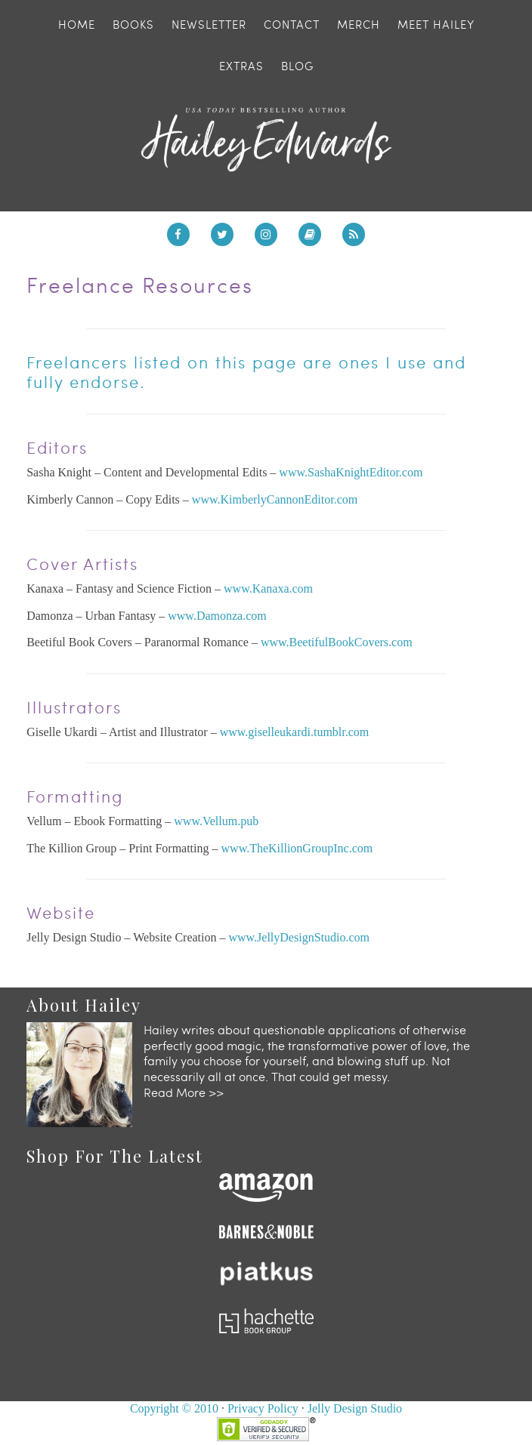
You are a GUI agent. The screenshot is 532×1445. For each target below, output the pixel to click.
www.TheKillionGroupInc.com (297, 848)
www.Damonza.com (217, 615)
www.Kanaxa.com (268, 588)
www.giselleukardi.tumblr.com (295, 732)
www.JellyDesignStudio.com (299, 937)
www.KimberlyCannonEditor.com (274, 499)
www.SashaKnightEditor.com (350, 472)
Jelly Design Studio (355, 1408)
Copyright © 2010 (174, 1408)
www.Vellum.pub (216, 821)
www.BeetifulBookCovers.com (337, 642)
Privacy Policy (262, 1408)
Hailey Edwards (266, 140)
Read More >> (184, 1092)
